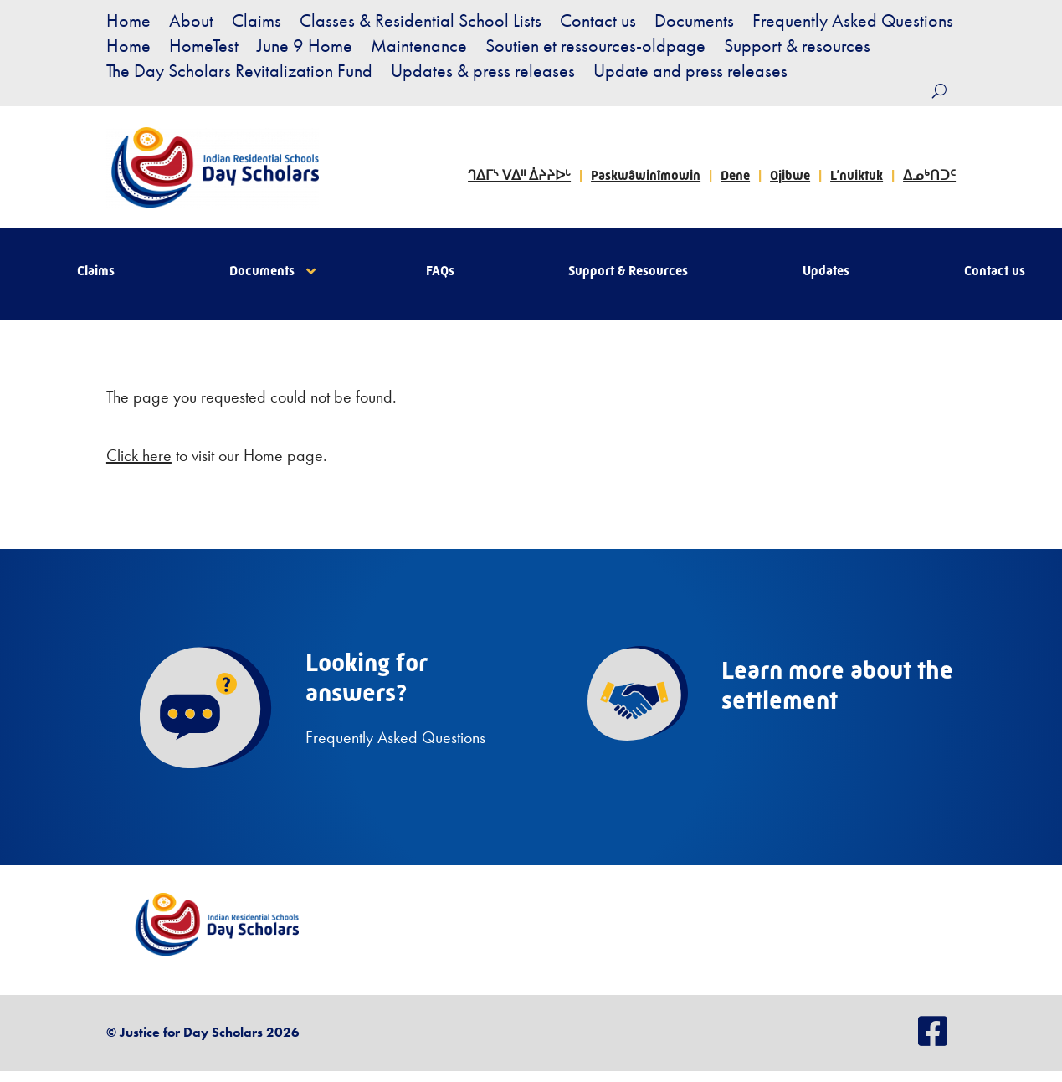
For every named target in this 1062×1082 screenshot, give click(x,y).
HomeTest (204, 49)
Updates (826, 272)
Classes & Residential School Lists (420, 24)
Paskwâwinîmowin (645, 175)
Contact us (598, 24)
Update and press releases (690, 74)
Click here (139, 455)
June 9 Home (304, 49)
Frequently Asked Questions (852, 24)
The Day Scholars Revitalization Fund (239, 74)
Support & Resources (628, 272)
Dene (735, 175)
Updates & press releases (483, 74)
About (191, 24)
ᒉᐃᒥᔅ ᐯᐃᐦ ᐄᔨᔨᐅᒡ (519, 175)
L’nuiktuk (856, 175)
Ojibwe (790, 175)
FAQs (440, 272)
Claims (256, 24)
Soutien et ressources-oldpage (595, 49)
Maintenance (419, 49)
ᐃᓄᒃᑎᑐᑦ (929, 175)
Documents (694, 24)
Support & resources (797, 49)
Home (128, 24)
